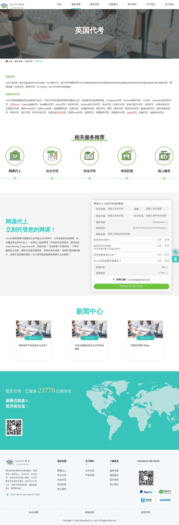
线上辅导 (164, 171)
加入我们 (169, 4)
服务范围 (75, 4)
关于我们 (150, 4)
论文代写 (52, 171)
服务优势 (94, 4)
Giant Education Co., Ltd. (85, 520)
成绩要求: (100, 273)
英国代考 (39, 61)
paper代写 (132, 112)
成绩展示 (113, 4)
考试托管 (29, 61)
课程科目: (100, 228)
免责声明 (145, 512)
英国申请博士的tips (140, 345)
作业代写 (89, 171)
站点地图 (33, 512)
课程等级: (100, 222)
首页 (59, 4)
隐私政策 (89, 512)
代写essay (14, 104)
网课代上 (15, 171)
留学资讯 (132, 4)
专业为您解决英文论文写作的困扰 (89, 347)
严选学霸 (89, 475)
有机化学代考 (59, 112)
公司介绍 (89, 470)
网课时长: (100, 267)
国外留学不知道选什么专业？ (33, 345)
